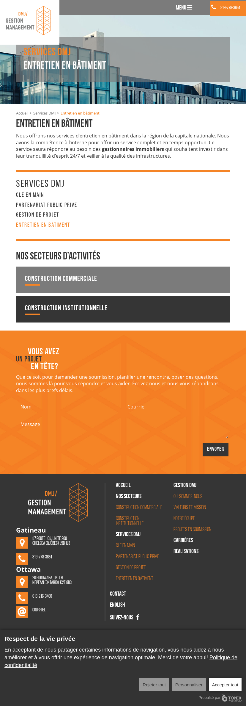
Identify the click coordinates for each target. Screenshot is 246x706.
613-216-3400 (42, 596)
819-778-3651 (225, 8)
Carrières (183, 541)
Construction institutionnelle (66, 310)
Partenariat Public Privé (46, 205)
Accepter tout (225, 684)
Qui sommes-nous (188, 497)
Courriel (38, 610)
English (117, 605)
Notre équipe (184, 519)
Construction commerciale (61, 280)
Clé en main (30, 195)
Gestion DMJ (185, 486)
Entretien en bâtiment (43, 225)
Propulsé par (220, 698)
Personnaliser (189, 684)
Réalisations (186, 552)
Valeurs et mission (190, 508)
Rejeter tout (154, 684)
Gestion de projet (37, 215)
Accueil (22, 113)
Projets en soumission (192, 530)
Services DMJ (44, 113)
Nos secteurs (128, 497)
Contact (118, 594)
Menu (184, 7)
